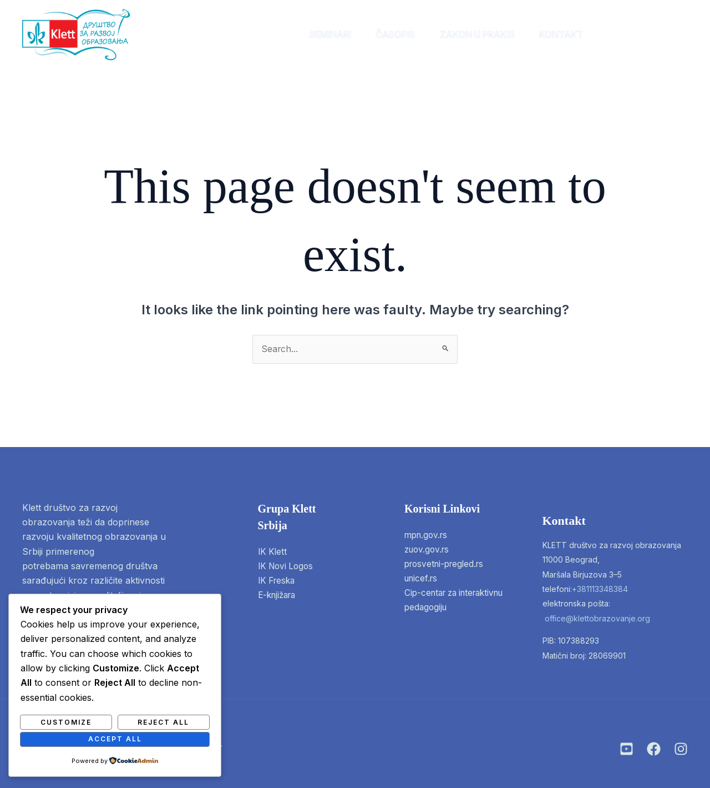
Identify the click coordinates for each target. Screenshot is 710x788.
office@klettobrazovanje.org (597, 618)
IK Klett (273, 552)
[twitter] (675, 34)
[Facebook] (654, 749)
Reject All (163, 721)
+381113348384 (600, 589)
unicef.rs (422, 579)
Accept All (115, 739)
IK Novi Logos (287, 566)
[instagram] (619, 34)
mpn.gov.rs (427, 535)
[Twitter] (681, 749)
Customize (66, 721)
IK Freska (278, 581)
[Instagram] (626, 749)
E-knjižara (279, 595)
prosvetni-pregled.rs (447, 564)
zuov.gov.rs (428, 549)
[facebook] (647, 34)
